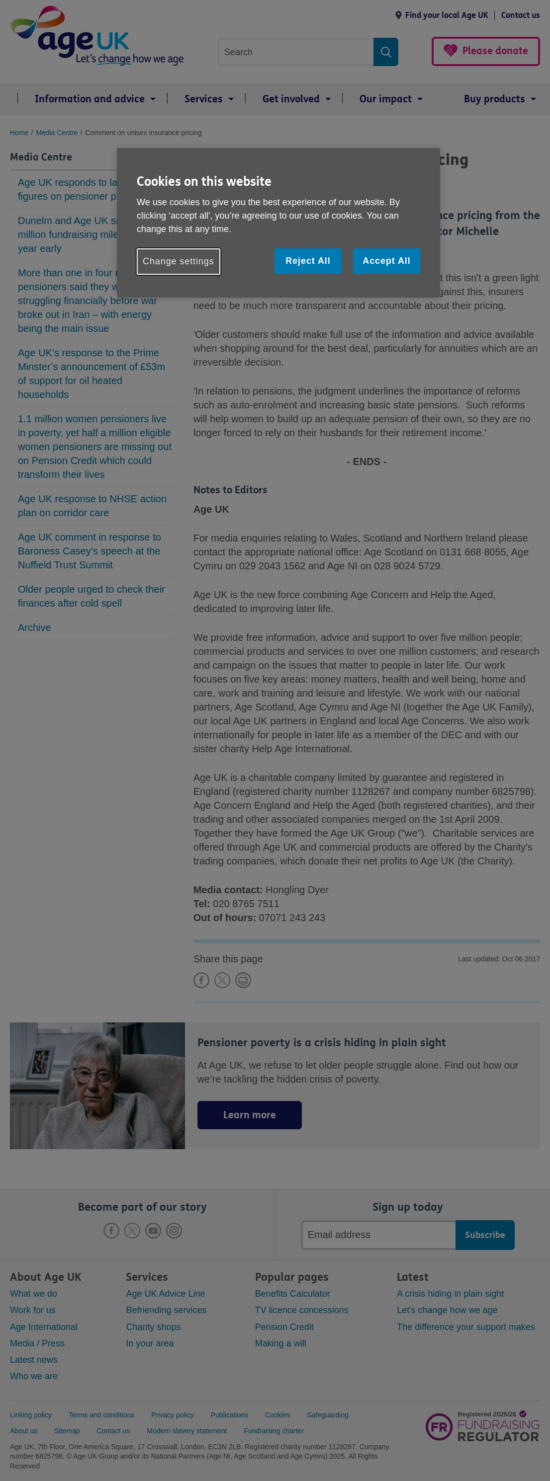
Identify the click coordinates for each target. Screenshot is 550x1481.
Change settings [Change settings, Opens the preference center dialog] (178, 261)
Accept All (386, 261)
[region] (278, 223)
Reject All (307, 261)
